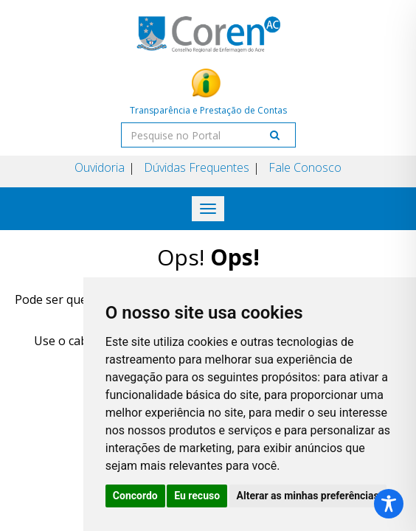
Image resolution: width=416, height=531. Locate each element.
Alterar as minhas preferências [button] (308, 496)
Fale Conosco (305, 167)
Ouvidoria (99, 167)
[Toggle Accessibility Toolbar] (388, 503)
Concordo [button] (135, 496)
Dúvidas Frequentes (196, 167)
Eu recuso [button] (197, 496)
